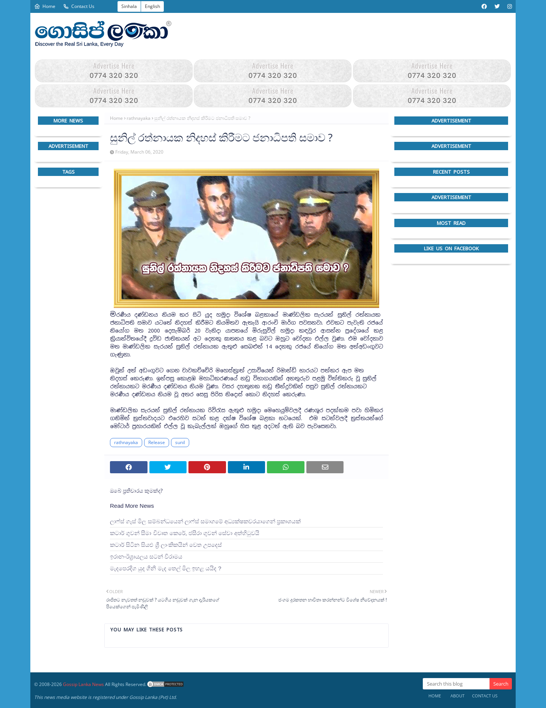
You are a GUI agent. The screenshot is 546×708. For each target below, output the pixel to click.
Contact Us (78, 6)
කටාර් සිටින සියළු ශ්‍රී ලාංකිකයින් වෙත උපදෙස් (166, 545)
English (152, 6)
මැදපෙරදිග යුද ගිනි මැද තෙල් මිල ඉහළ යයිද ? (165, 568)
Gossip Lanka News (83, 684)
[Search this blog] (456, 683)
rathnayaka (139, 118)
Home (44, 6)
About (457, 696)
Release (156, 442)
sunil (180, 442)
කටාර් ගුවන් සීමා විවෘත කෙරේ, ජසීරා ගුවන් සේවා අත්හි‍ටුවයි (184, 533)
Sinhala (129, 6)
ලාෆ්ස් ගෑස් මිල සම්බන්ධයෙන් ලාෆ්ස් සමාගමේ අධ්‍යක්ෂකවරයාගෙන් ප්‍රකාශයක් (205, 521)
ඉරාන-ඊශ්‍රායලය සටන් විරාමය (146, 556)
